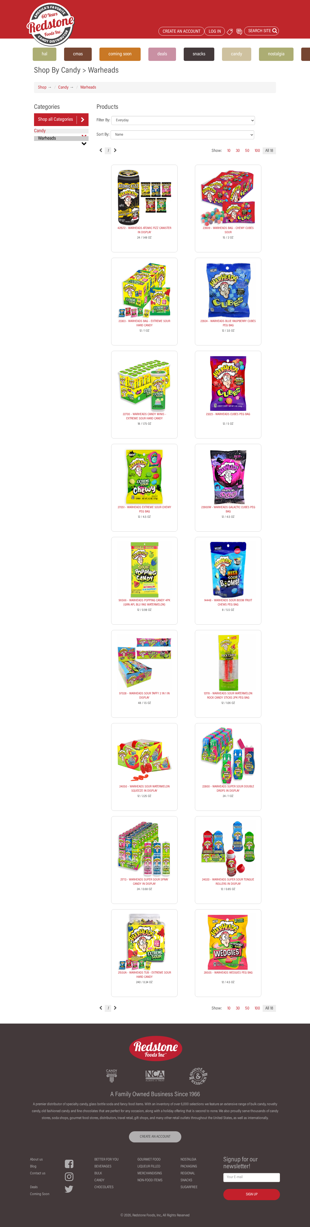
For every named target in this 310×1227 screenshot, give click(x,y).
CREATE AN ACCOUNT (181, 32)
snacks (199, 54)
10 (229, 151)
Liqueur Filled (148, 1166)
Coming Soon (39, 1194)
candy (236, 54)
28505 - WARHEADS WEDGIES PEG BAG (228, 972)
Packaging (189, 1166)
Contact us (37, 1173)
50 (247, 151)
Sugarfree (189, 1187)
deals (162, 54)
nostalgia (276, 54)
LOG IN (215, 32)
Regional (188, 1173)
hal (44, 54)
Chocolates (104, 1187)
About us (36, 1160)
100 (257, 151)
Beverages (102, 1166)
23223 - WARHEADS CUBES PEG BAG (228, 414)
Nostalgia (188, 1160)
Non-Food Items (149, 1180)
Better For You (106, 1160)
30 (238, 151)
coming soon (120, 54)
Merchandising (149, 1173)
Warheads (88, 87)
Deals (34, 1187)
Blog (33, 1166)
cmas (78, 54)
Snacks (186, 1180)
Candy (63, 87)
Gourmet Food (149, 1160)
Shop (42, 87)
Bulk (98, 1173)
